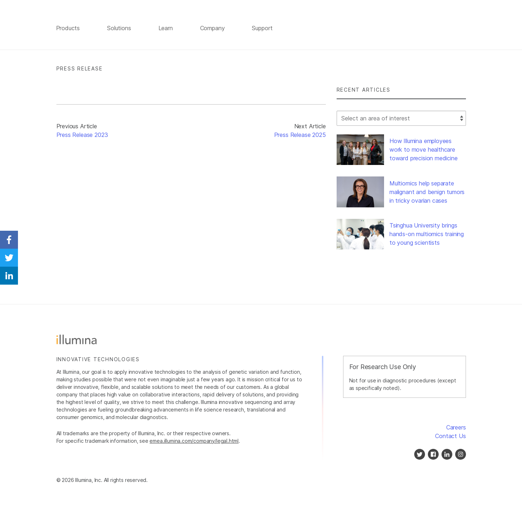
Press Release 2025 (300, 136)
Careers (456, 428)
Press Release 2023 (82, 136)
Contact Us (450, 437)
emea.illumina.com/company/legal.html (194, 442)
